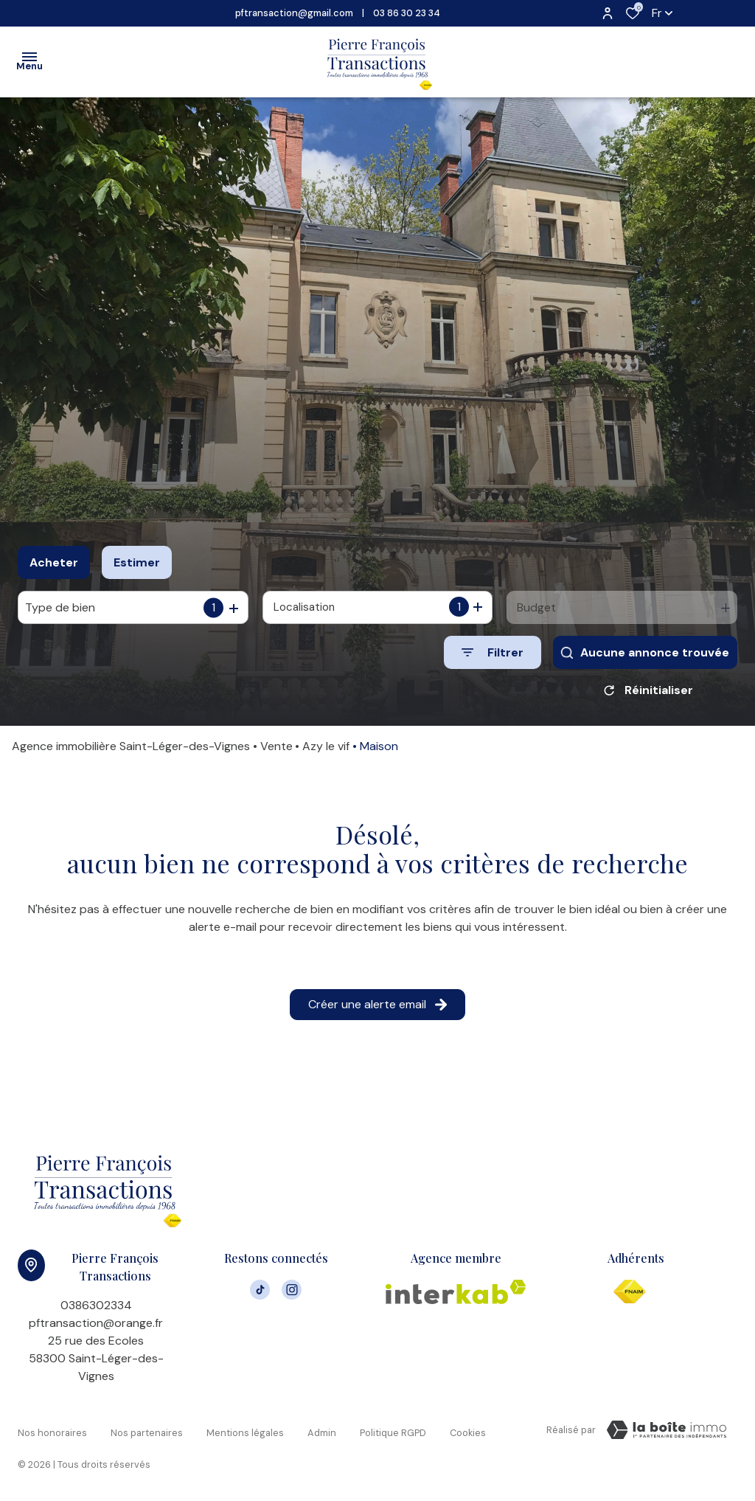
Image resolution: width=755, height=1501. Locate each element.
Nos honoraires (52, 1433)
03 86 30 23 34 (406, 13)
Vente (276, 751)
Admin (321, 1433)
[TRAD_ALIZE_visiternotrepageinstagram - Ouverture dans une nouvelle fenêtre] (292, 1293)
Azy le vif (325, 751)
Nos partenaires (147, 1433)
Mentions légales (245, 1433)
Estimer (137, 562)
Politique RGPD (393, 1433)
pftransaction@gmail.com (294, 13)
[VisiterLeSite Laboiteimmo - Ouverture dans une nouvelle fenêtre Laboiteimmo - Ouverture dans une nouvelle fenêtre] (666, 1435)
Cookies (468, 1433)
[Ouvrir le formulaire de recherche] (492, 652)
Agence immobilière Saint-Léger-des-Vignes (131, 751)
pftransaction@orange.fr (96, 1328)
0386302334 (96, 1310)
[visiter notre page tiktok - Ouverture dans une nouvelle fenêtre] (260, 1293)
